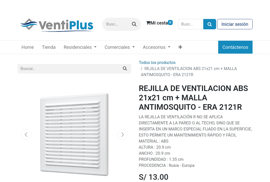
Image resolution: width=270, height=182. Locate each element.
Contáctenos (235, 47)
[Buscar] (134, 24)
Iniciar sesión (234, 24)
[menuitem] (27, 47)
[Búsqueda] (209, 24)
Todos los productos (157, 62)
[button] (26, 134)
